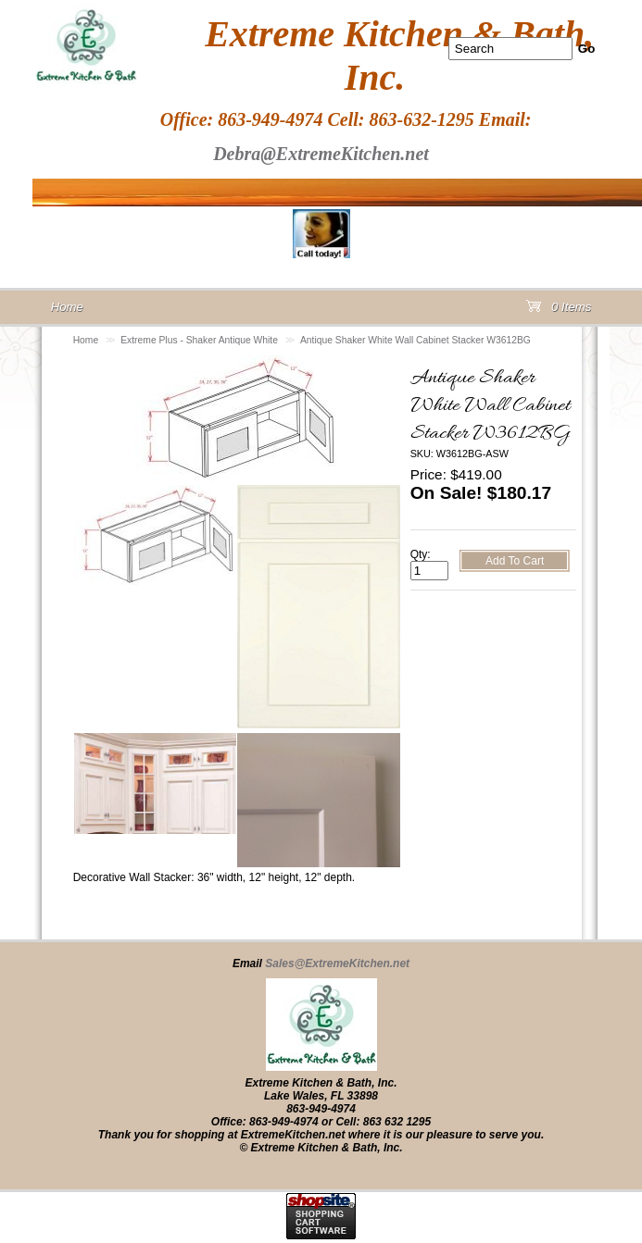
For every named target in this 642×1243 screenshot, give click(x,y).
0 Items (558, 310)
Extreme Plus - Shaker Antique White (199, 340)
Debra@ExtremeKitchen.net (321, 153)
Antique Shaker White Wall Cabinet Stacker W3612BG (415, 340)
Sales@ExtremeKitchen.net (337, 963)
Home (86, 340)
